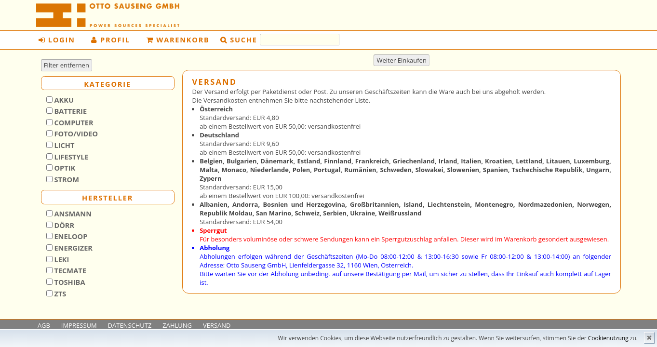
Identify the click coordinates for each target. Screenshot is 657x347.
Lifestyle (71, 156)
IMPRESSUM (79, 325)
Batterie (70, 111)
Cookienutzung (608, 338)
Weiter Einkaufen (402, 60)
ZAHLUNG (177, 325)
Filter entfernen (66, 65)
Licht (64, 145)
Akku (63, 100)
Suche (243, 39)
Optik (64, 168)
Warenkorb (178, 39)
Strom (66, 179)
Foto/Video (75, 133)
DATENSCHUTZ (130, 325)
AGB (44, 325)
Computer (73, 122)
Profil (110, 39)
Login (57, 39)
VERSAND (217, 325)
